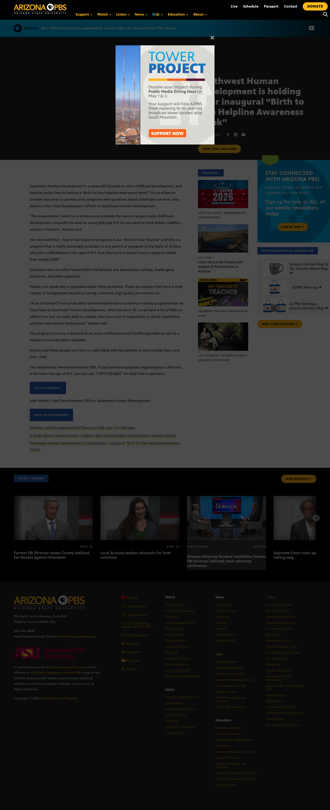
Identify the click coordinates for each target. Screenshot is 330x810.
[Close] (212, 39)
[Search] (324, 14)
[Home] (40, 9)
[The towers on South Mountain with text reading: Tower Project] (165, 48)
